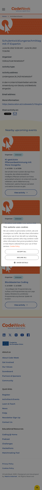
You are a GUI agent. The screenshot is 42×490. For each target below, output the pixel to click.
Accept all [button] (21, 252)
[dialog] (21, 245)
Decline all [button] (22, 257)
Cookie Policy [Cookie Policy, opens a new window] (15, 246)
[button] (21, 262)
